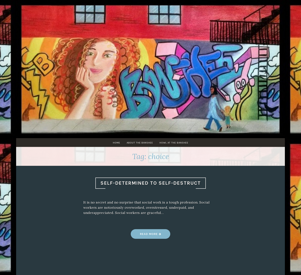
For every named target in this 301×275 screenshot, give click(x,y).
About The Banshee (140, 142)
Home (116, 142)
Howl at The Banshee (174, 142)
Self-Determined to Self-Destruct (150, 183)
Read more (150, 235)
